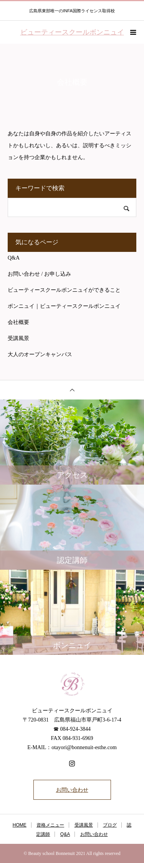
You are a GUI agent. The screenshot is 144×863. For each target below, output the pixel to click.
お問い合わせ (72, 790)
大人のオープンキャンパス (40, 354)
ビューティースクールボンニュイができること (64, 290)
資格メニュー (50, 825)
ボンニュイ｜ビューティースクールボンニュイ (64, 306)
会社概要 (18, 322)
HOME (19, 825)
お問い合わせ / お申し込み (39, 274)
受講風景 (18, 338)
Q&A (14, 258)
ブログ (110, 825)
